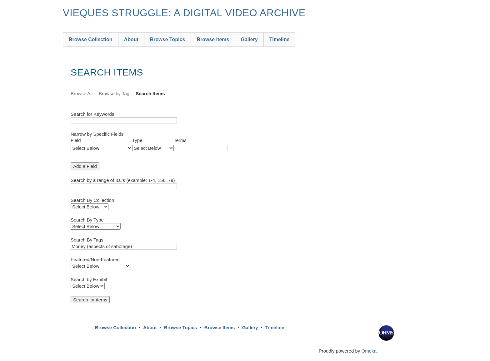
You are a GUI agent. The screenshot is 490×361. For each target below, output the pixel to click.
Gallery (249, 39)
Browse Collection (90, 39)
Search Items (150, 93)
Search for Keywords (92, 114)
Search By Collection (92, 200)
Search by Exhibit (89, 279)
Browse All (81, 93)
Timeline (279, 39)
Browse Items (213, 39)
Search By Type (87, 219)
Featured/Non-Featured (95, 259)
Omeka (368, 351)
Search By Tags (87, 239)
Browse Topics (167, 39)
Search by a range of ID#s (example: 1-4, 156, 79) (123, 180)
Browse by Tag (114, 93)
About (131, 39)
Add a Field (85, 166)
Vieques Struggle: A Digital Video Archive (184, 12)
